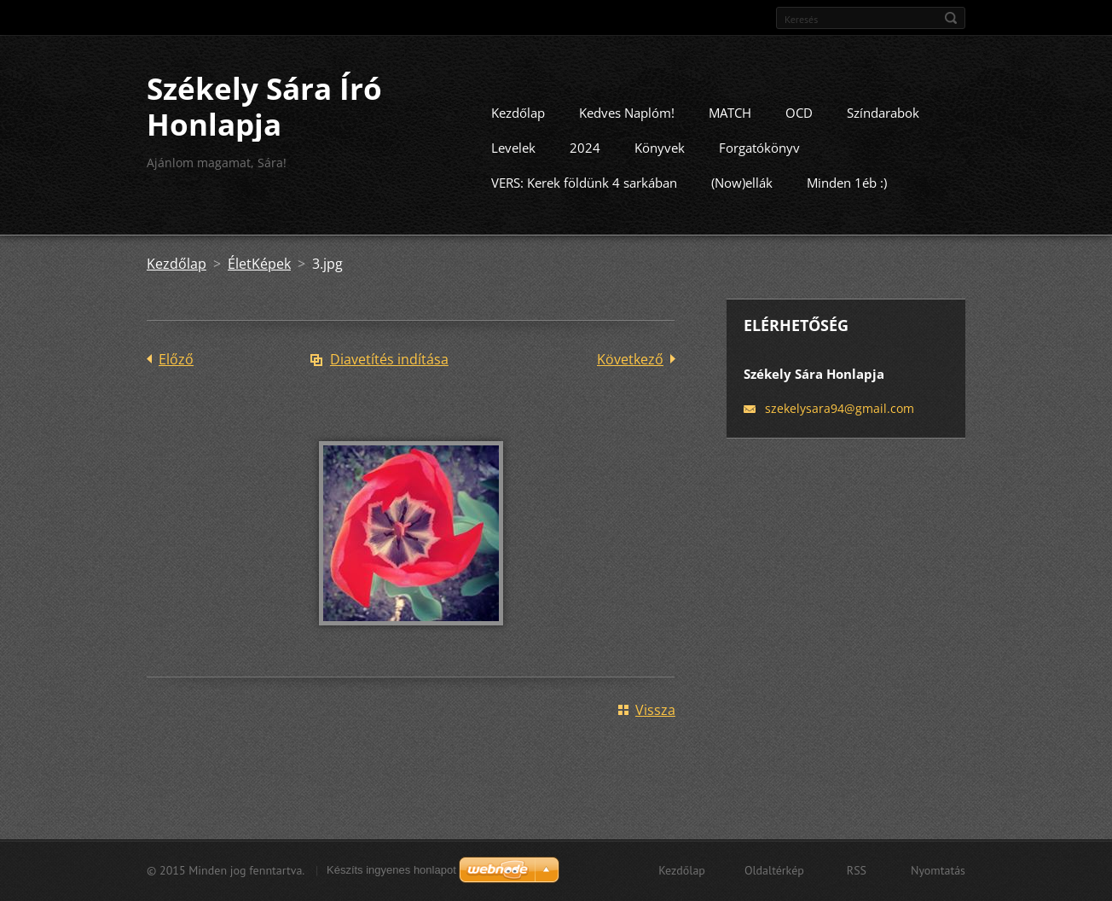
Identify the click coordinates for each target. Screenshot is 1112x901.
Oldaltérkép (774, 873)
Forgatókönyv (759, 158)
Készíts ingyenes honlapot (391, 872)
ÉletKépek (259, 274)
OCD (799, 123)
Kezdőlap (518, 123)
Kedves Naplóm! (627, 123)
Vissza (655, 721)
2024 (585, 158)
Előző (176, 370)
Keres (950, 18)
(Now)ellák (742, 193)
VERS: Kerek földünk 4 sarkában (584, 193)
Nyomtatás (938, 873)
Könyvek (659, 158)
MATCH (730, 123)
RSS (856, 873)
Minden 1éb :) (847, 193)
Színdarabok (883, 123)
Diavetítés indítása (389, 370)
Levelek (513, 158)
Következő (630, 370)
